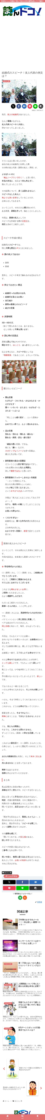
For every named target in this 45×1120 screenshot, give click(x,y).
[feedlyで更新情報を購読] (20, 898)
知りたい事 (7, 872)
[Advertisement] (22, 42)
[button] (41, 106)
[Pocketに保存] (30, 106)
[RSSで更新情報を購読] (25, 898)
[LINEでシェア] (35, 106)
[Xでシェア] (13, 106)
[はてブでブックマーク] (24, 106)
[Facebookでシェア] (18, 106)
